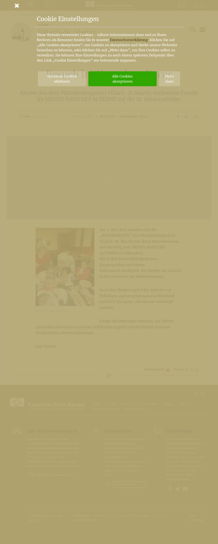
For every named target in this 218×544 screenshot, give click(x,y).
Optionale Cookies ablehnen (62, 78)
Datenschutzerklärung (129, 40)
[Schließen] (109, 5)
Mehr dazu (169, 78)
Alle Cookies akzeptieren (122, 78)
